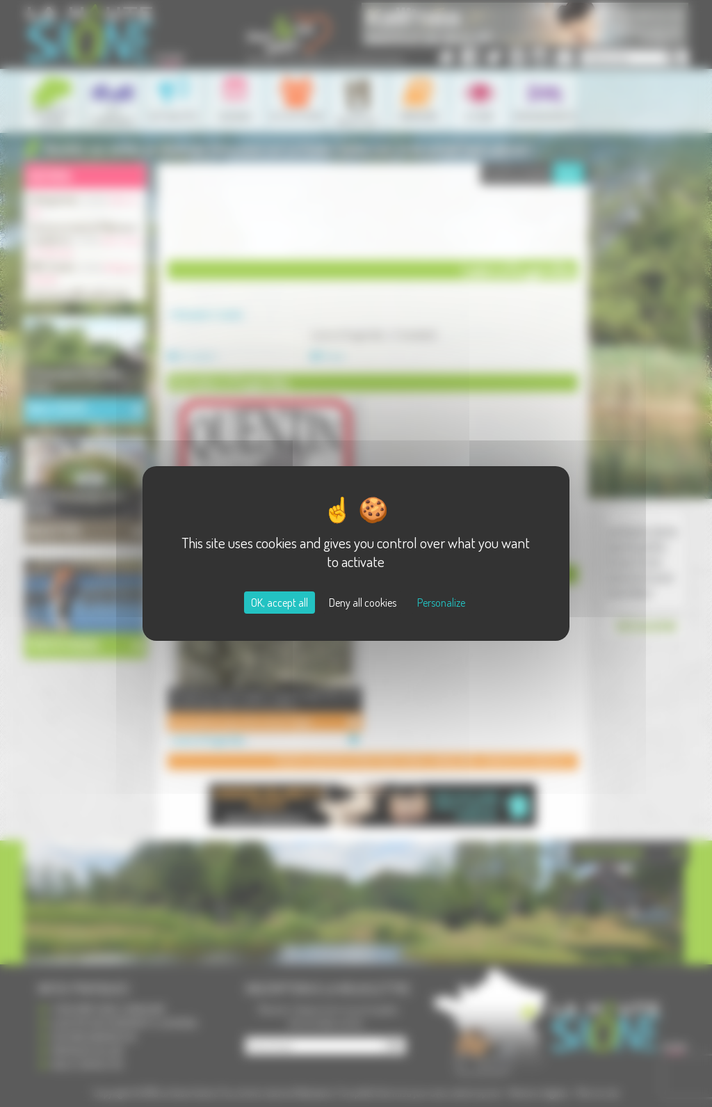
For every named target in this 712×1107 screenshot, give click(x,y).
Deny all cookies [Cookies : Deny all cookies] (362, 603)
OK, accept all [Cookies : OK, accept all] (279, 603)
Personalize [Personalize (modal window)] (441, 603)
